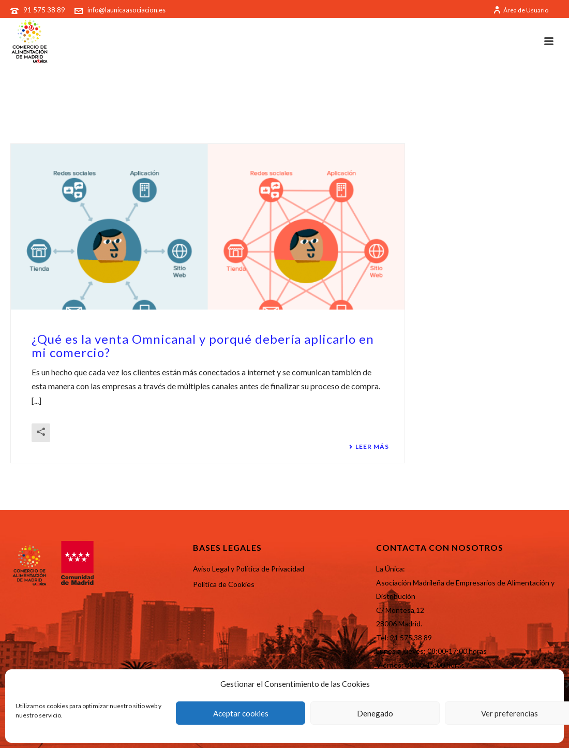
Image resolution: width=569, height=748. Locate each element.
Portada (501, 107)
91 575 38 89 (45, 10)
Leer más (369, 447)
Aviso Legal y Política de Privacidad (248, 568)
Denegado (375, 713)
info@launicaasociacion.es (126, 10)
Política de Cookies (223, 584)
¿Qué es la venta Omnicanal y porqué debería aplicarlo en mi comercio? (203, 345)
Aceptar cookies (240, 713)
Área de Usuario (520, 10)
